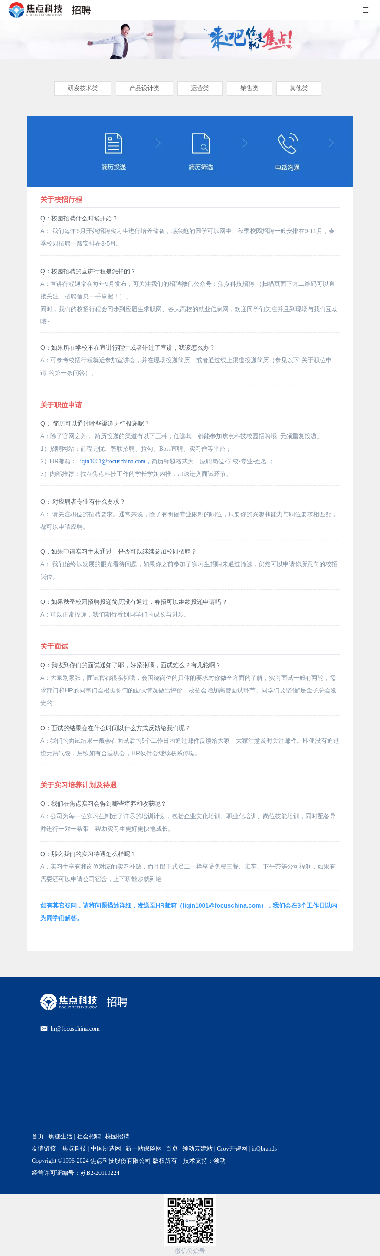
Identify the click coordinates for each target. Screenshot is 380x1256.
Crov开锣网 (232, 1148)
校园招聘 (117, 1136)
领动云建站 (197, 1148)
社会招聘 (89, 1136)
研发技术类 (83, 88)
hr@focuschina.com (75, 1029)
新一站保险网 (143, 1148)
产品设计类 (144, 88)
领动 (219, 1161)
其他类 (299, 88)
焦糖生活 (60, 1136)
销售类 (249, 88)
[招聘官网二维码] (190, 1220)
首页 (38, 1136)
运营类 (200, 88)
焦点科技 (74, 1148)
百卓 (172, 1148)
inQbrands (264, 1148)
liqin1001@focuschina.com (112, 461)
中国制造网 (106, 1148)
